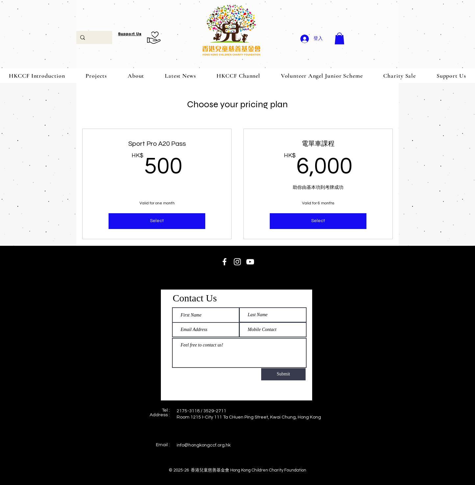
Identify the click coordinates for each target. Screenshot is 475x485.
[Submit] (283, 374)
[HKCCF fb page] (224, 262)
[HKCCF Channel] (250, 262)
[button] (339, 38)
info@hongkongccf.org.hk (204, 445)
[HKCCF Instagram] (237, 262)
